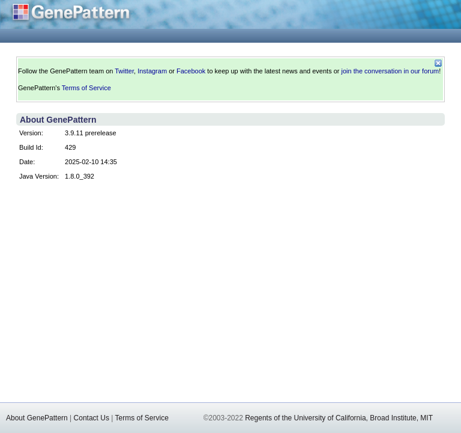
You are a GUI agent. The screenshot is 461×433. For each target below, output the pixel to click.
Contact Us (91, 418)
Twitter (124, 71)
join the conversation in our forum (390, 71)
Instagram (152, 71)
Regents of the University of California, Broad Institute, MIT (339, 418)
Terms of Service (86, 87)
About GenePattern (37, 418)
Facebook (190, 71)
